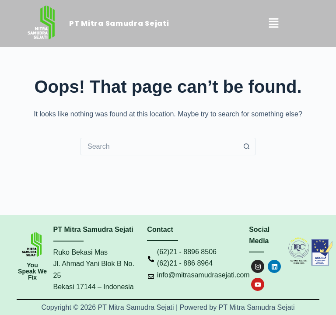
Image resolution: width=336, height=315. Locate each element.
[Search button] (247, 146)
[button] (273, 23)
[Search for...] (159, 146)
